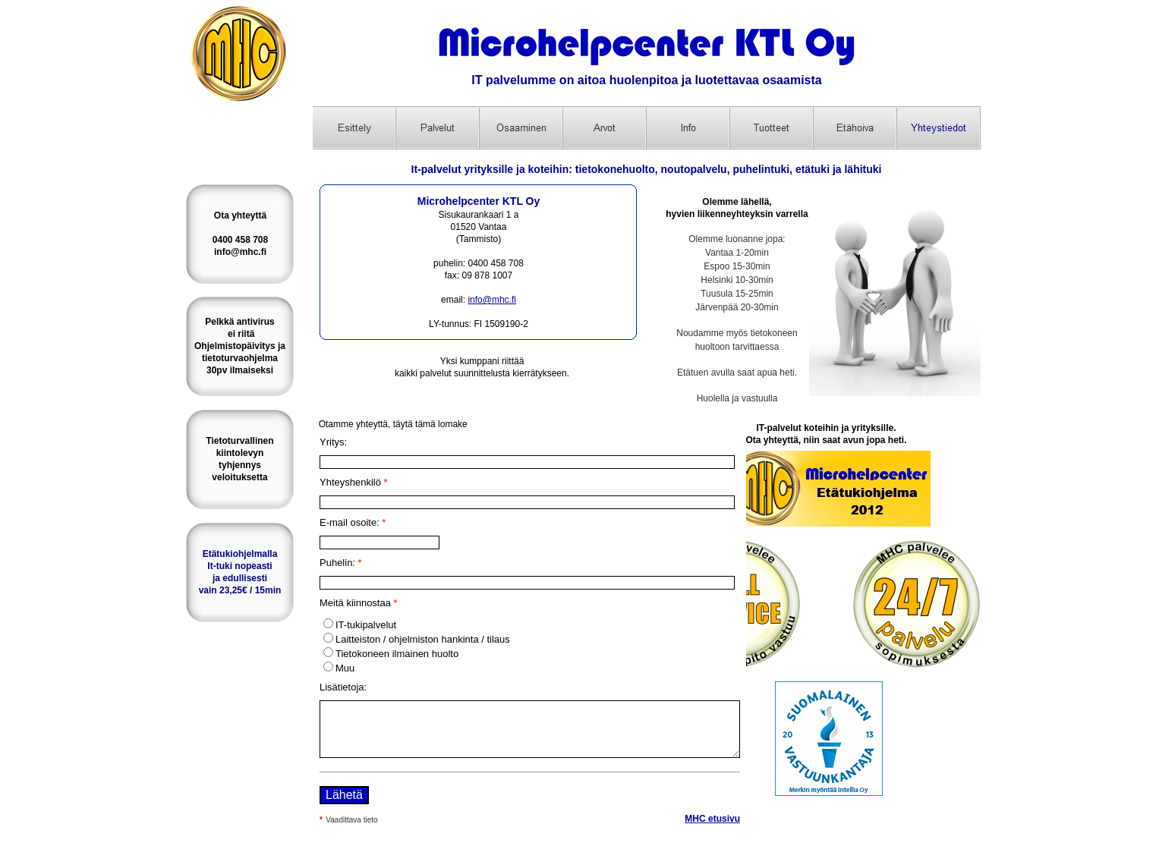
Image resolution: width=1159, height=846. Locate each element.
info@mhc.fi (492, 299)
